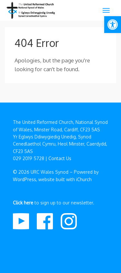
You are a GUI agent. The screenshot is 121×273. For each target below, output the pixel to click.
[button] (112, 24)
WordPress (24, 179)
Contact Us (59, 158)
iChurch (84, 179)
